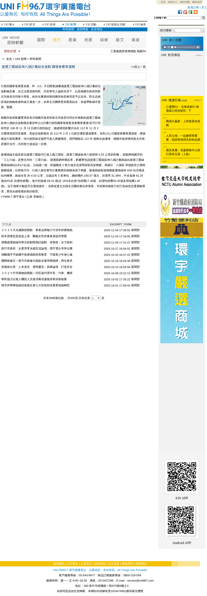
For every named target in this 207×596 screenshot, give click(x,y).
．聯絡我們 (196, 2)
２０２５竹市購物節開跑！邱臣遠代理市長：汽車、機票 (37, 273)
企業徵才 (86, 563)
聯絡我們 (127, 563)
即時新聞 (68, 29)
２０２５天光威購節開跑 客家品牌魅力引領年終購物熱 (37, 230)
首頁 (9, 59)
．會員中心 (172, 2)
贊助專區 (100, 563)
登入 (204, 7)
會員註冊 (193, 7)
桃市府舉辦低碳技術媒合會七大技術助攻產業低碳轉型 (35, 285)
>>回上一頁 (138, 66)
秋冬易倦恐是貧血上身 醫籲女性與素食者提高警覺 (34, 236)
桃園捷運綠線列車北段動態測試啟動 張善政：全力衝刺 (37, 242)
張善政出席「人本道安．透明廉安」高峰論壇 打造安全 (37, 266)
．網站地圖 (184, 2)
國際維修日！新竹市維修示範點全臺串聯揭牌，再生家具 (37, 260)
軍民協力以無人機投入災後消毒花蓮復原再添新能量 (34, 279)
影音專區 (97, 29)
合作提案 (113, 563)
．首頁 (162, 2)
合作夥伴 (72, 563)
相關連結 (141, 563)
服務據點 (59, 563)
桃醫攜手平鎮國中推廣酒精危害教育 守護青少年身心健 (37, 254)
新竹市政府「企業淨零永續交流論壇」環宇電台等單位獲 (37, 248)
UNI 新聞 (21, 59)
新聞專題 (82, 29)
